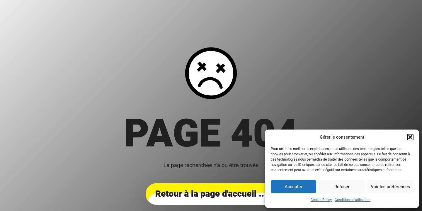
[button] (410, 137)
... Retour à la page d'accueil (211, 194)
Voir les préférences (390, 186)
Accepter (293, 186)
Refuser (342, 186)
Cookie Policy (321, 200)
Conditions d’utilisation (352, 200)
